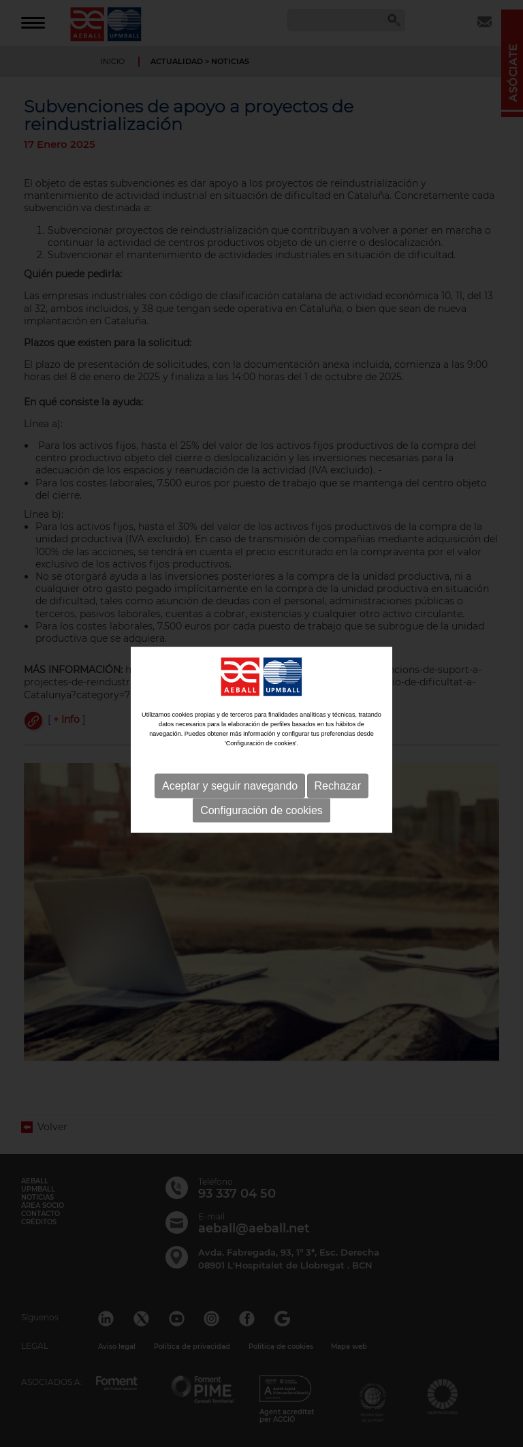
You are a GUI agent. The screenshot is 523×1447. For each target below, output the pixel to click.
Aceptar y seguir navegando (230, 793)
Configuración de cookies (261, 818)
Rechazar (338, 793)
